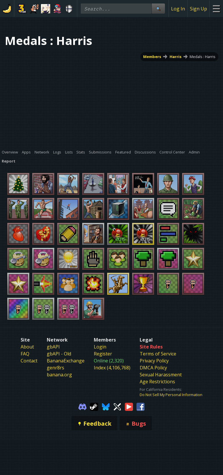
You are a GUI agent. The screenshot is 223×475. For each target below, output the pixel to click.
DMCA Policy (153, 367)
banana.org (59, 374)
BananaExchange (65, 360)
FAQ (25, 354)
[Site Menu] (216, 8)
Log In (178, 9)
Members (152, 56)
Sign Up (198, 9)
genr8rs (55, 367)
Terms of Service (158, 354)
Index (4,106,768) (112, 367)
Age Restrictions (157, 381)
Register (103, 354)
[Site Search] (158, 8)
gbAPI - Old (59, 354)
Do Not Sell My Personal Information (171, 394)
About (27, 347)
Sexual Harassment (161, 374)
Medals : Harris (202, 56)
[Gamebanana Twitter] (117, 406)
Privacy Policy (154, 360)
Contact (29, 360)
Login (100, 347)
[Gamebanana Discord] (82, 406)
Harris (175, 56)
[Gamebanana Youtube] (129, 406)
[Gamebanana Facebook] (140, 406)
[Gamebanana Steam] (94, 406)
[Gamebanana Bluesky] (105, 406)
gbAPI (53, 347)
